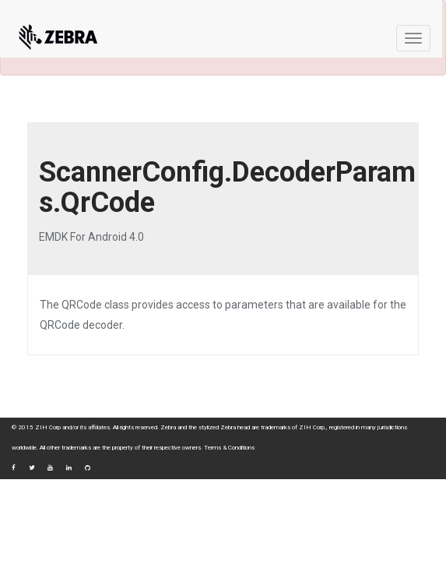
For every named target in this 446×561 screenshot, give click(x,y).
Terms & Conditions (229, 447)
